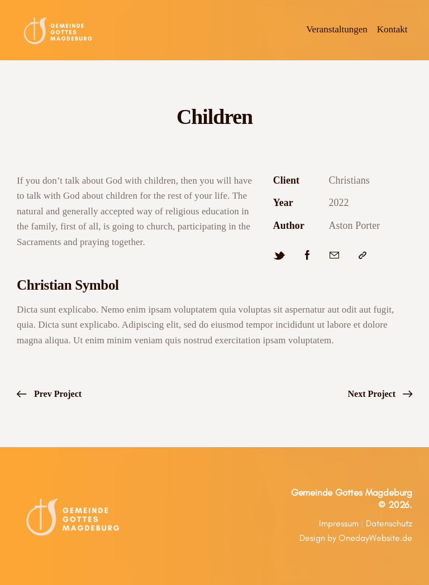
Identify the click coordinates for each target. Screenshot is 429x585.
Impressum (339, 523)
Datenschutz (389, 523)
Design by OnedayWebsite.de (355, 538)
